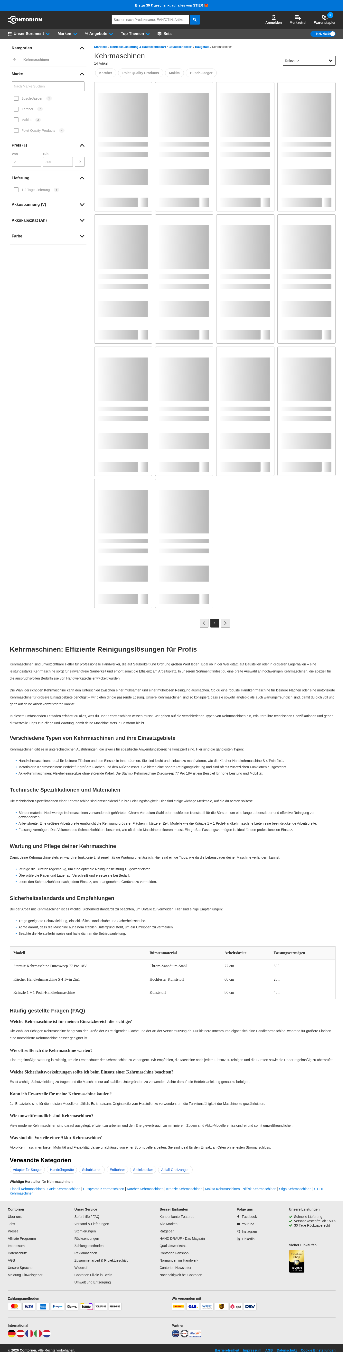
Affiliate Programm (22, 1238)
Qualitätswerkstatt (173, 1246)
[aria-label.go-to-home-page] (25, 23)
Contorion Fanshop (173, 1253)
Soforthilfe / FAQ (86, 1217)
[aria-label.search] (195, 20)
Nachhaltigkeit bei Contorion (180, 1275)
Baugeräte (202, 47)
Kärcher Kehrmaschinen (145, 1189)
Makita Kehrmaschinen (222, 1189)
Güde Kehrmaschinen (63, 1189)
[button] (273, 20)
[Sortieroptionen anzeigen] (331, 61)
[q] (150, 20)
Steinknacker (143, 1170)
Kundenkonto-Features (176, 1217)
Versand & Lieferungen (91, 1224)
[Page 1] (214, 623)
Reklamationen (85, 1253)
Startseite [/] (101, 47)
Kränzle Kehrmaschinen (184, 1189)
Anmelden (273, 20)
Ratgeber (166, 1231)
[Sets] (165, 34)
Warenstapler (325, 20)
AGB (11, 1260)
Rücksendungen (86, 1238)
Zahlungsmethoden (88, 1246)
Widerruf (80, 1268)
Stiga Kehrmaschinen (295, 1189)
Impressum (16, 1246)
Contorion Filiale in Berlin (93, 1275)
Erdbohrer (117, 1170)
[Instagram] (247, 1231)
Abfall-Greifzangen (175, 1170)
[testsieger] (184, 1336)
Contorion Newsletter (175, 1268)
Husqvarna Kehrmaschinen (103, 1189)
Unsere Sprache (20, 1268)
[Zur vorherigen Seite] (204, 623)
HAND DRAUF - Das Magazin (182, 1238)
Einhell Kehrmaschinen (27, 1189)
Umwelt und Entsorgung (92, 1282)
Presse (13, 1231)
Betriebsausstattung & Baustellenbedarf (138, 47)
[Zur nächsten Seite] (225, 623)
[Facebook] (247, 1216)
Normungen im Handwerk (178, 1260)
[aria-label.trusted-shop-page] (297, 1262)
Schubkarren (91, 1170)
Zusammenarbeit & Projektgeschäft (101, 1260)
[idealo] (175, 1336)
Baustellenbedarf (180, 47)
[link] (48, 48)
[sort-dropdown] (309, 61)
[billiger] (195, 1336)
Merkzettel (298, 20)
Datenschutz (17, 1253)
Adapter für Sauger (27, 1170)
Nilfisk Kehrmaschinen (259, 1189)
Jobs (11, 1224)
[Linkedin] (245, 1239)
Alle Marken (168, 1224)
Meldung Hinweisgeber (25, 1275)
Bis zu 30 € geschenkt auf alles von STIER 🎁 (171, 5)
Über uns (15, 1217)
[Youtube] (245, 1224)
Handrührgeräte (62, 1170)
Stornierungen (85, 1231)
